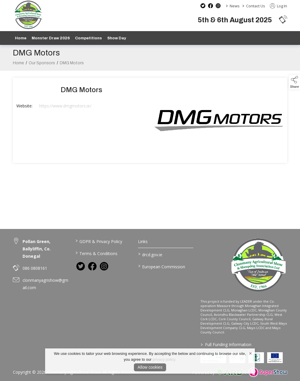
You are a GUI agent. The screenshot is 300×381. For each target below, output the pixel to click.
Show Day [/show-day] (116, 38)
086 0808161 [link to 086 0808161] (35, 268)
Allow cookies (150, 367)
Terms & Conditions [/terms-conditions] (96, 253)
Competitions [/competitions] (88, 38)
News (235, 6)
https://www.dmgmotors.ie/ (65, 107)
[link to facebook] (92, 266)
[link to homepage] (28, 14)
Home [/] (20, 38)
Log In (278, 6)
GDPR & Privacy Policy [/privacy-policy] (99, 241)
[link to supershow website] (268, 372)
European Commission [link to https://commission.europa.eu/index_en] (161, 266)
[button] (283, 19)
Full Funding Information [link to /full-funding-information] (226, 344)
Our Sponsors (42, 64)
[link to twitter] (80, 266)
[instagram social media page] (218, 5)
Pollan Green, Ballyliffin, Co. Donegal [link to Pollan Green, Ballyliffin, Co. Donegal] (37, 249)
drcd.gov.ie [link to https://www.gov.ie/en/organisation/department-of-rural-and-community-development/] (150, 254)
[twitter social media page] (202, 5)
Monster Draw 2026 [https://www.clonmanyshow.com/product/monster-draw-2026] (51, 38)
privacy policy (164, 359)
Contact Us (255, 6)
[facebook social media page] (210, 5)
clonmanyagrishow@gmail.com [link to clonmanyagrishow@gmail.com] (45, 283)
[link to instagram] (104, 266)
